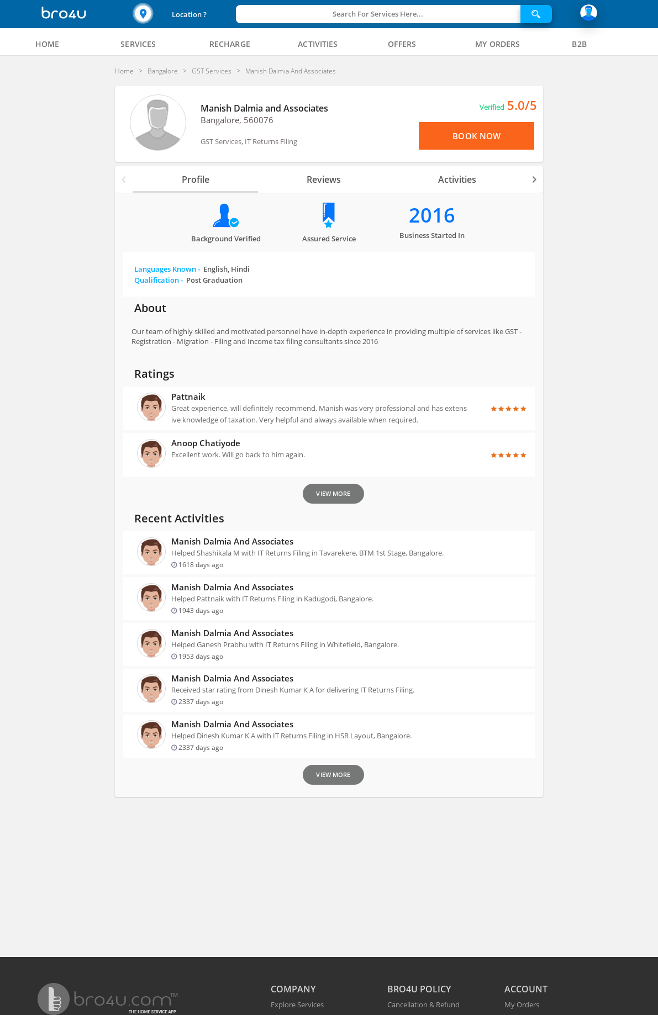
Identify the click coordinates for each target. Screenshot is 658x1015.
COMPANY (293, 989)
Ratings (154, 373)
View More (333, 493)
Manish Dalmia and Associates (264, 108)
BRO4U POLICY (419, 989)
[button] (182, 14)
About (150, 307)
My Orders (521, 1004)
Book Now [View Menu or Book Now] (476, 135)
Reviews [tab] (324, 179)
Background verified (226, 239)
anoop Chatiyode (205, 442)
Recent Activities (179, 518)
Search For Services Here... (378, 14)
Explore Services (297, 1004)
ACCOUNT (526, 989)
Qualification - (188, 280)
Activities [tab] (457, 179)
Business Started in (432, 235)
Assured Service (329, 239)
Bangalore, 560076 (237, 119)
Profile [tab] (195, 179)
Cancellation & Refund (423, 1004)
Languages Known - (192, 269)
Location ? (189, 14)
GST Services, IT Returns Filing (249, 141)
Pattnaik (188, 396)
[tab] (47, 44)
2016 (432, 215)
